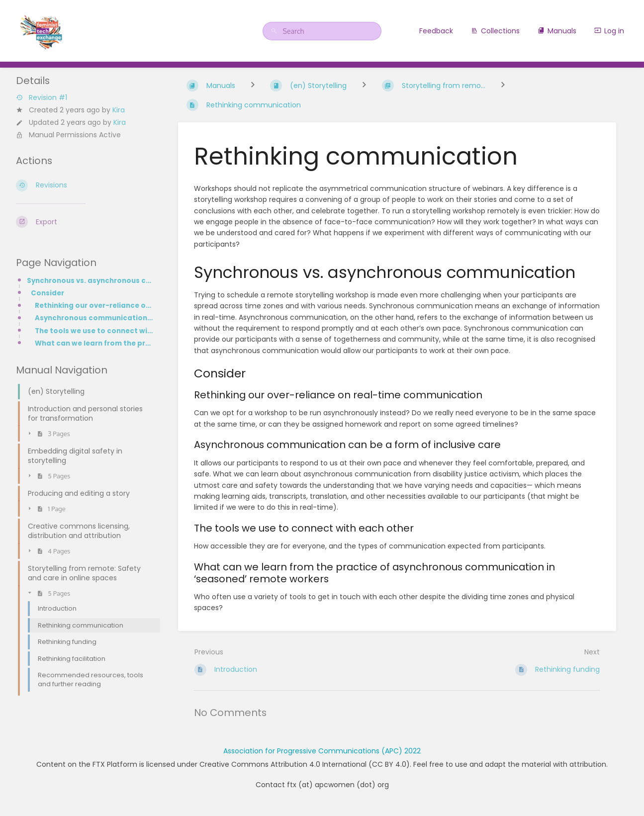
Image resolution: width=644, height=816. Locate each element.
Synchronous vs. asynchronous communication (90, 280)
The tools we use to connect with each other (94, 331)
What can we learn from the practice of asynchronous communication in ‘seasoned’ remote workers (94, 343)
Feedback (436, 31)
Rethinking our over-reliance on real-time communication (94, 305)
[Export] (85, 222)
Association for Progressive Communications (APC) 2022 (322, 751)
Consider (47, 293)
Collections (495, 31)
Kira (118, 110)
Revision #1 (41, 97)
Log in (609, 31)
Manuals (557, 31)
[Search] (275, 31)
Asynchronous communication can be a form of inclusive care (94, 318)
